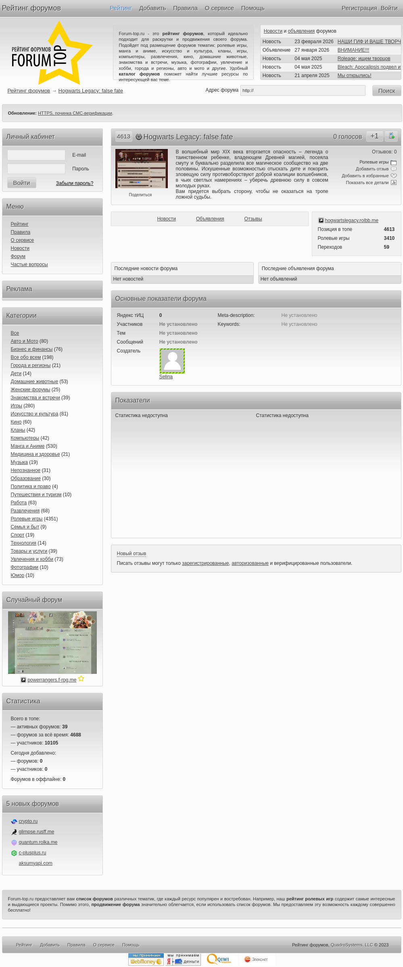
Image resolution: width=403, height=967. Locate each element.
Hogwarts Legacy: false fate (90, 91)
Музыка (19, 462)
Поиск (386, 90)
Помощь (253, 7)
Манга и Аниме (28, 446)
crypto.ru (28, 821)
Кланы (18, 430)
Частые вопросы (29, 264)
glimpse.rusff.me (36, 832)
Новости (273, 31)
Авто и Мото (24, 341)
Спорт (18, 535)
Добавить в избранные (365, 175)
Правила (185, 7)
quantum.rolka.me (38, 842)
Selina (166, 377)
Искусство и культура (34, 414)
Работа (19, 503)
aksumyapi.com (35, 863)
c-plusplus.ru (32, 853)
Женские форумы (30, 389)
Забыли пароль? (75, 183)
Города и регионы (31, 365)
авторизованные (250, 563)
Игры (16, 406)
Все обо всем (26, 357)
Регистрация (359, 7)
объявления (301, 31)
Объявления (210, 219)
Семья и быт (25, 527)
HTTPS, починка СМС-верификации (75, 113)
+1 (374, 136)
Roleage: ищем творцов (364, 58)
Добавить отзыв (372, 168)
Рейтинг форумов (31, 8)
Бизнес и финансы (32, 349)
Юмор (18, 575)
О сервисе (219, 7)
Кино (16, 422)
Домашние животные (34, 381)
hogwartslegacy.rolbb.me (352, 220)
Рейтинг (121, 7)
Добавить (152, 7)
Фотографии (25, 567)
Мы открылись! (355, 75)
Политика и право (31, 486)
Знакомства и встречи (35, 398)
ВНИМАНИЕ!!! (354, 50)
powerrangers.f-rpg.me (51, 680)
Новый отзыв (131, 553)
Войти (389, 7)
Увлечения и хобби (32, 559)
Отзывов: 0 (384, 152)
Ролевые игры (27, 519)
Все (15, 333)
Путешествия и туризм (36, 494)
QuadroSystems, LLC (352, 944)
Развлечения (25, 511)
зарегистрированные (205, 563)
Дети (16, 373)
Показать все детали (367, 182)
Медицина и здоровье (35, 454)
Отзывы (253, 219)
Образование (26, 478)
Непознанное (26, 470)
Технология (24, 543)
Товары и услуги (29, 551)
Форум (18, 256)
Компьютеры (25, 438)
